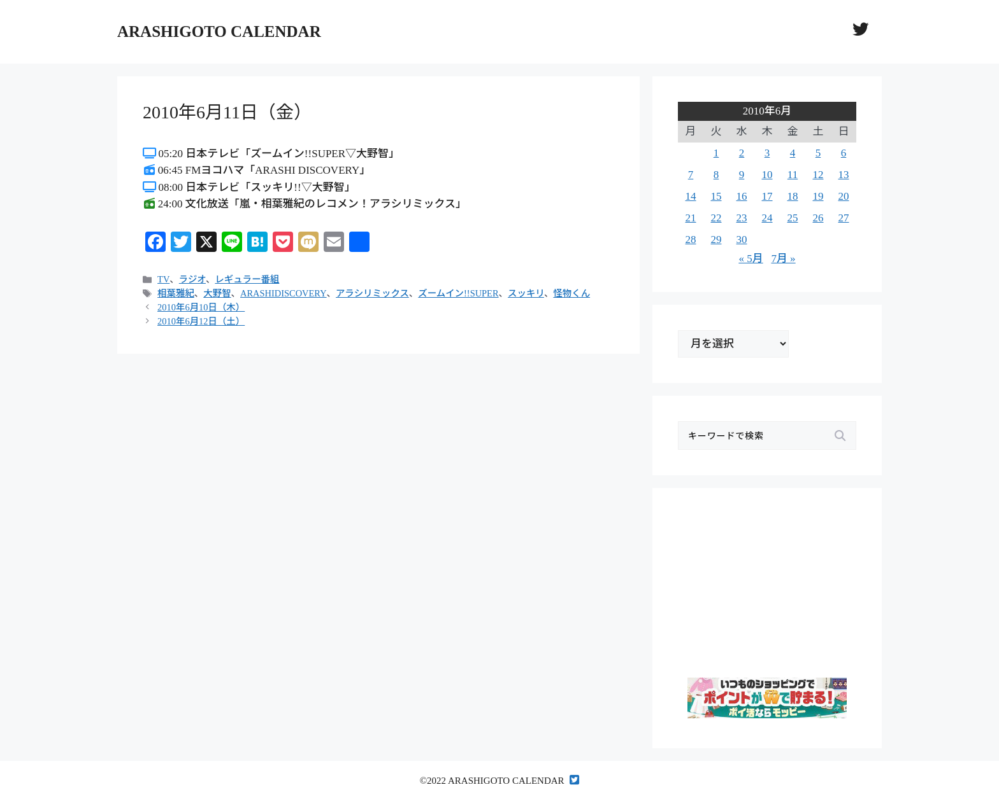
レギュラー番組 (247, 279)
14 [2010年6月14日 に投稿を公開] (691, 196)
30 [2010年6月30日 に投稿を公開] (742, 239)
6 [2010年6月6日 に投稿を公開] (844, 153)
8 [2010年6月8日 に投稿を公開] (716, 175)
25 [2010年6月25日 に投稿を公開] (792, 218)
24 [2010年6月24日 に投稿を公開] (767, 218)
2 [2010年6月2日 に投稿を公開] (742, 153)
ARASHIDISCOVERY (283, 293)
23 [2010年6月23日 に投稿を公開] (742, 218)
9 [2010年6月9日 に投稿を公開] (742, 175)
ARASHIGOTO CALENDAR (219, 31)
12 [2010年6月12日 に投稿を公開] (818, 175)
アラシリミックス (372, 293)
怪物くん (571, 293)
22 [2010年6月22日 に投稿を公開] (716, 218)
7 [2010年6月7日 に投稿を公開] (691, 175)
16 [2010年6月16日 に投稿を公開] (742, 196)
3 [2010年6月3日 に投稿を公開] (767, 153)
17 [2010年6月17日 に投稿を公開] (767, 196)
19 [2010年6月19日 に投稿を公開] (818, 196)
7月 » (783, 259)
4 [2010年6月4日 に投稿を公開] (793, 153)
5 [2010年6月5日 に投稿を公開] (818, 153)
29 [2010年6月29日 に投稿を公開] (716, 239)
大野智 (217, 293)
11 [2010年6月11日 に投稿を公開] (792, 175)
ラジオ (192, 279)
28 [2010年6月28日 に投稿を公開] (691, 239)
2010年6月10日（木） (201, 307)
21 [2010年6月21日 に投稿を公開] (691, 218)
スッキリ (526, 293)
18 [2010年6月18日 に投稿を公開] (792, 196)
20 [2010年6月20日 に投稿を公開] (843, 196)
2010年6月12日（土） (201, 321)
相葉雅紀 (175, 293)
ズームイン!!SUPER (458, 293)
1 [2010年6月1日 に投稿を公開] (716, 153)
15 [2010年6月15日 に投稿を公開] (716, 196)
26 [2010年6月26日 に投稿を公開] (818, 218)
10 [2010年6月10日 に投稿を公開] (767, 175)
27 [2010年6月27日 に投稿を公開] (843, 218)
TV (163, 279)
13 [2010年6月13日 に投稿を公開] (843, 175)
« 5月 (750, 259)
